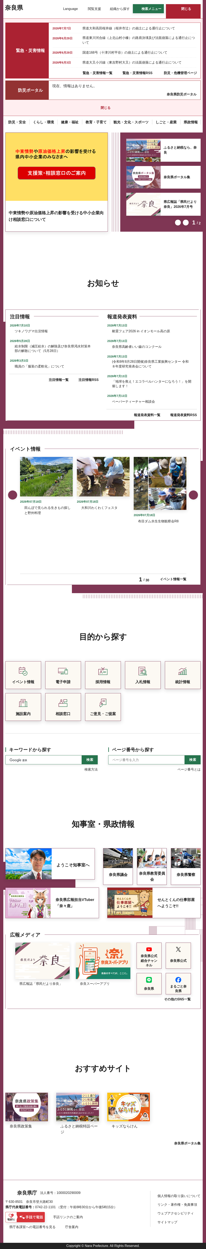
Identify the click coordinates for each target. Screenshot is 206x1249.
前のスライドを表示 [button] (178, 222)
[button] (67, 9)
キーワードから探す (30, 749)
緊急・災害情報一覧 (97, 73)
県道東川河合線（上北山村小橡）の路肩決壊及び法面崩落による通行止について (138, 40)
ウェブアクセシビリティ (175, 1213)
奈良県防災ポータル (181, 94)
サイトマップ (167, 1222)
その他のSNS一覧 (177, 999)
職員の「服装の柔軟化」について (39, 366)
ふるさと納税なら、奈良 (180, 150)
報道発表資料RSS (183, 415)
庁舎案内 (71, 1227)
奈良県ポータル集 (177, 177)
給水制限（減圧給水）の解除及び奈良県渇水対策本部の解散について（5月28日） (53, 348)
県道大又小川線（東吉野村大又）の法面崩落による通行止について (132, 62)
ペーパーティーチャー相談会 (133, 401)
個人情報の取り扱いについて (178, 1196)
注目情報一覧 (59, 380)
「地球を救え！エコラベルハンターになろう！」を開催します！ (151, 384)
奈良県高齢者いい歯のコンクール (137, 346)
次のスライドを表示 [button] (186, 222)
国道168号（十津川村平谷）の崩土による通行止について (124, 52)
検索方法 (91, 769)
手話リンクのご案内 (68, 1217)
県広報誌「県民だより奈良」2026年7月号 (180, 204)
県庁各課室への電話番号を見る (32, 1227)
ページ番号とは (189, 769)
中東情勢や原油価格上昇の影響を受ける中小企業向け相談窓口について (56, 216)
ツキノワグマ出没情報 (31, 331)
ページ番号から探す (133, 749)
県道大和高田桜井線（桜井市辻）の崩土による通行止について (128, 28)
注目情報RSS (89, 380)
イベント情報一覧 (173, 579)
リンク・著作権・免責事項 (177, 1204)
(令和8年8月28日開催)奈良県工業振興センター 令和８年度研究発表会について (150, 364)
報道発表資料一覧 (147, 415)
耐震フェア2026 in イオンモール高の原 (141, 331)
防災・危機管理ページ (180, 73)
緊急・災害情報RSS (137, 73)
